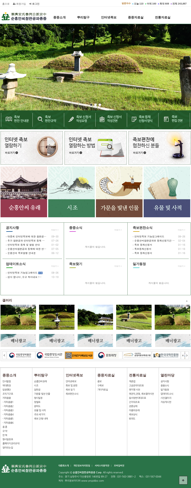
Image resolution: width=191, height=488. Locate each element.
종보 (99, 381)
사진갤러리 (166, 398)
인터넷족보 (109, 17)
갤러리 (7, 300)
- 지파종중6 (7, 423)
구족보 (100, 385)
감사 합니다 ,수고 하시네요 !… (25, 277)
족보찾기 (75, 264)
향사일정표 (7, 439)
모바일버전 (119, 466)
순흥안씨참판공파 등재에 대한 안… (27, 249)
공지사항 (12, 228)
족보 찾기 (70, 390)
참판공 (37, 390)
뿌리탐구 (83, 17)
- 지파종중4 (7, 414)
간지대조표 (134, 402)
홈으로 (6, 3)
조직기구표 (7, 394)
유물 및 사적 (40, 410)
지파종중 (6, 398)
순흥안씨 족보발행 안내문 (22, 253)
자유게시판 (166, 402)
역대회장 (6, 385)
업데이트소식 (16, 264)
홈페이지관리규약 (10, 443)
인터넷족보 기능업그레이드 (149, 236)
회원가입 (19, 3)
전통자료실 (162, 17)
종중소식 (75, 228)
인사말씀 (6, 381)
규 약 (4, 431)
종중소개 (59, 17)
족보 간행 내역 (41, 418)
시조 (36, 385)
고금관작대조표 (136, 385)
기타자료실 (102, 390)
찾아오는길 (7, 447)
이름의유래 (134, 410)
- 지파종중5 (7, 418)
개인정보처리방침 (81, 466)
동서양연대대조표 (137, 398)
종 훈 (4, 427)
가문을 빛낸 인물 (42, 394)
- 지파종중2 (7, 406)
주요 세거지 (39, 414)
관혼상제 (133, 406)
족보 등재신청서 (143, 244)
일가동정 (139, 264)
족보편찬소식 (142, 228)
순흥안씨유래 (40, 381)
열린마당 (59, 28)
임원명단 (6, 390)
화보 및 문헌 (71, 385)
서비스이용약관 (102, 466)
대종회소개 (63, 466)
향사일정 (38, 398)
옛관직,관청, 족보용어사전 (141, 394)
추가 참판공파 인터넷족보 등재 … (26, 240)
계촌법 (132, 381)
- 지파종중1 (7, 402)
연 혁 (4, 435)
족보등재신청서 (142, 249)
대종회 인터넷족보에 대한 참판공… (27, 236)
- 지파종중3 (7, 410)
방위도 (132, 418)
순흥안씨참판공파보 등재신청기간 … (154, 240)
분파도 (37, 406)
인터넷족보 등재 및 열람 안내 (24, 244)
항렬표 (37, 402)
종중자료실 (135, 17)
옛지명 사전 (134, 390)
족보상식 (133, 414)
